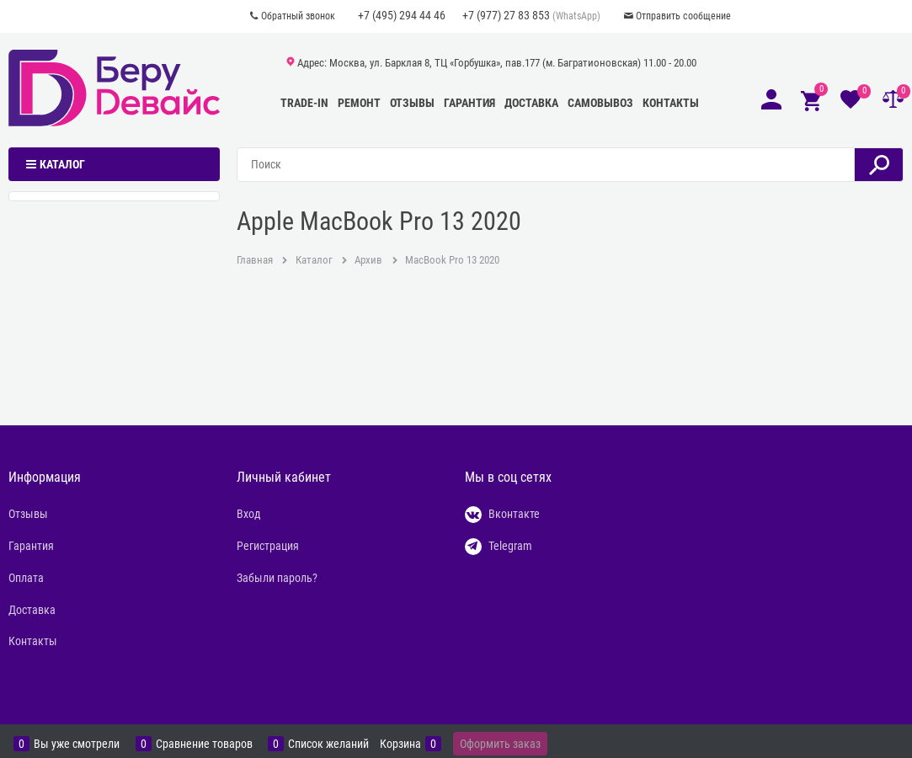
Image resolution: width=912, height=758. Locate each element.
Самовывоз (600, 102)
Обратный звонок (298, 16)
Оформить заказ (500, 743)
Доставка (531, 102)
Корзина (400, 743)
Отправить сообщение (683, 16)
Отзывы (412, 102)
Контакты (671, 102)
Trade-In (304, 102)
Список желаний (328, 743)
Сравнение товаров (204, 743)
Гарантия (469, 102)
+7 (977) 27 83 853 (506, 15)
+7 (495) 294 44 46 (401, 15)
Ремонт (359, 102)
